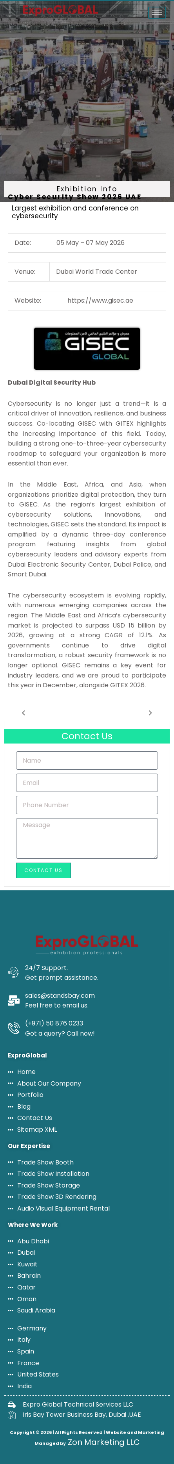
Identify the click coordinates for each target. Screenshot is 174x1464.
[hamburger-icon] (157, 13)
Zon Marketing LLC (103, 1442)
